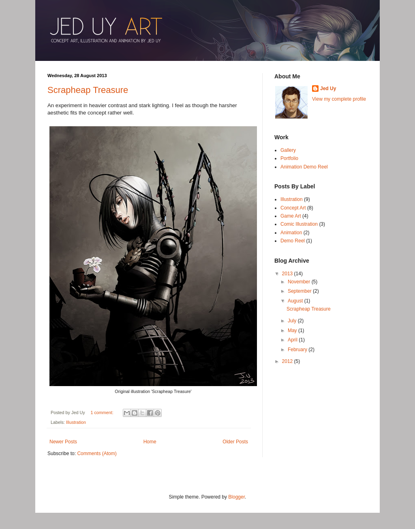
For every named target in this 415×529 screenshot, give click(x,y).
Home (149, 442)
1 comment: (102, 412)
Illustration (76, 422)
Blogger (236, 497)
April (293, 340)
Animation (291, 232)
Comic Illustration (299, 224)
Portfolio (289, 158)
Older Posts (235, 442)
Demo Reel (292, 241)
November (300, 282)
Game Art (290, 216)
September (300, 291)
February (298, 349)
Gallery (288, 150)
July (293, 321)
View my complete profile (339, 99)
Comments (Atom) (96, 453)
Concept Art (293, 208)
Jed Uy (328, 88)
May (293, 330)
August (296, 301)
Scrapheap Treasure (87, 90)
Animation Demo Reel (304, 167)
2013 (288, 273)
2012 (288, 361)
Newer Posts (63, 442)
